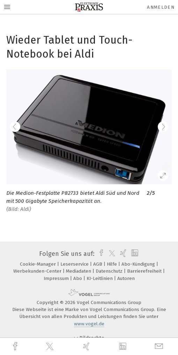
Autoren (126, 278)
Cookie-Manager (38, 264)
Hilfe (112, 264)
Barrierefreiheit (145, 271)
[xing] (87, 346)
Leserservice (75, 264)
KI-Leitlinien (100, 278)
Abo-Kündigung (138, 264)
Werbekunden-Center (38, 271)
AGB (98, 264)
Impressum (57, 278)
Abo (78, 278)
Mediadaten (79, 271)
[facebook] (16, 346)
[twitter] (50, 347)
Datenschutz (110, 271)
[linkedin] (123, 346)
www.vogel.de (89, 324)
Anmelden (161, 7)
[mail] (160, 346)
